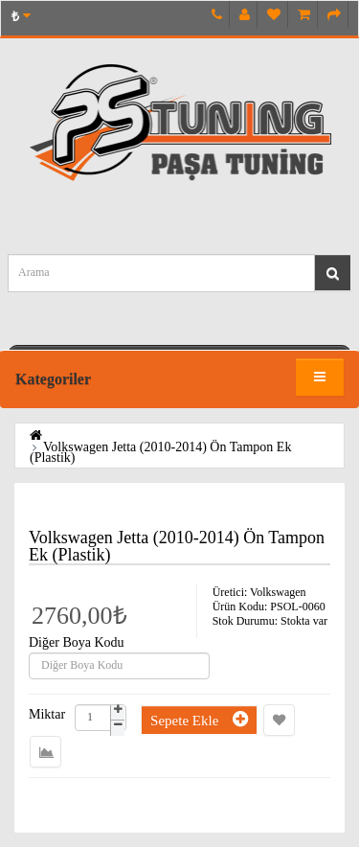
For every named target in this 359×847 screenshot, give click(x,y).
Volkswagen (277, 592)
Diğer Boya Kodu (76, 643)
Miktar (47, 715)
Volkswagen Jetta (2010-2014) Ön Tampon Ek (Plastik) (160, 452)
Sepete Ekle (199, 719)
